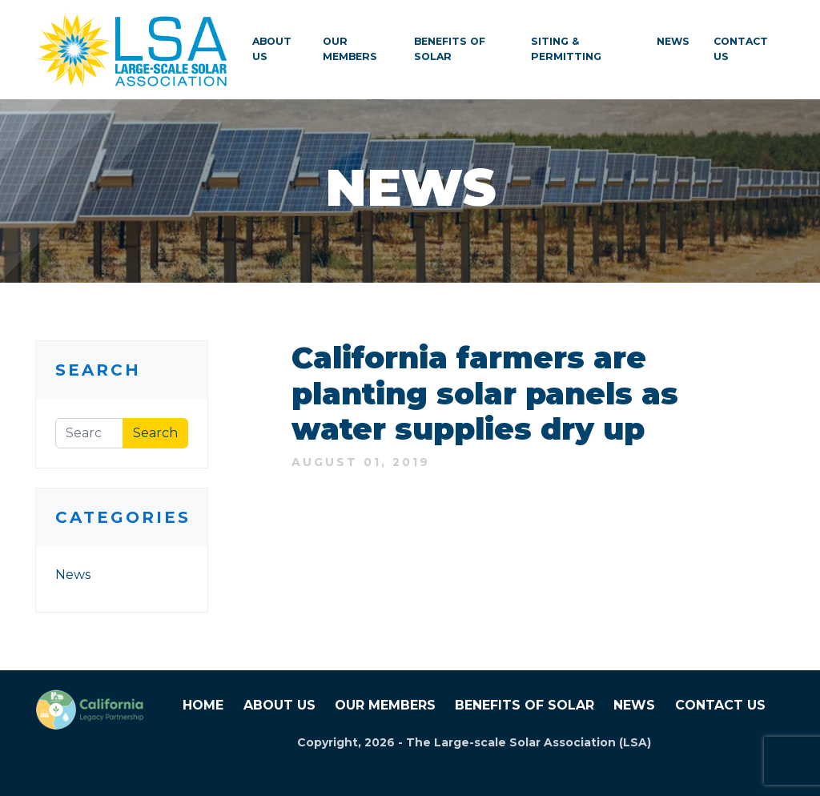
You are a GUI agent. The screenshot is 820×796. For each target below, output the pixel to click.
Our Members (350, 48)
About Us (271, 48)
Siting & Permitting (566, 48)
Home (203, 705)
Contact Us (740, 48)
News (673, 41)
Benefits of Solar (449, 48)
